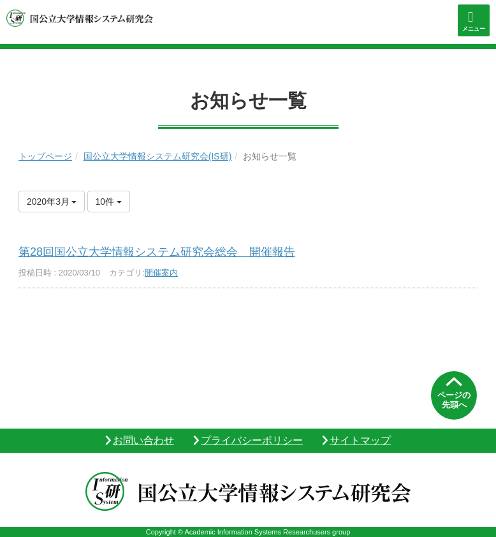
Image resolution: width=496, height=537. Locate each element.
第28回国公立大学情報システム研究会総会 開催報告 (156, 252)
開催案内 (161, 272)
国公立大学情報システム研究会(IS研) (158, 156)
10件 (109, 201)
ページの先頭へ (453, 400)
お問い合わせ (143, 440)
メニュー (473, 29)
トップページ (45, 156)
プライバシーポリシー (252, 440)
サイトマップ (360, 440)
